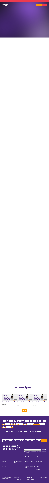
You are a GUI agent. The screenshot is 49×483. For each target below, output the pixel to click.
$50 (10, 441)
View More (24, 410)
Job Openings (4, 464)
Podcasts (37, 463)
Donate (44, 5)
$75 (16, 441)
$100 (21, 441)
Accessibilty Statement (30, 479)
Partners (3, 463)
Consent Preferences (43, 477)
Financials (4, 466)
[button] (10, 5)
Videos (37, 466)
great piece (29, 193)
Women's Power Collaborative (30, 464)
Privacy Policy (16, 477)
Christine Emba (20, 81)
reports (19, 289)
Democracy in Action (39, 471)
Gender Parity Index (27, 126)
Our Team (4, 461)
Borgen (18, 368)
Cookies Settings (29, 477)
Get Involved (39, 5)
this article (20, 260)
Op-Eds (37, 464)
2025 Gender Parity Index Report (18, 462)
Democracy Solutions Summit (29, 463)
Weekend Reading (39, 461)
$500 (38, 441)
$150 (27, 441)
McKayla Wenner (22, 193)
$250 (32, 441)
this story (31, 64)
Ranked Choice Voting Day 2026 (30, 461)
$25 (5, 441)
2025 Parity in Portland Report (18, 464)
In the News (38, 469)
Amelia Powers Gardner (20, 174)
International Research (17, 465)
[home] (5, 5)
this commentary (27, 81)
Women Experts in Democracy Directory (30, 467)
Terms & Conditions (17, 479)
